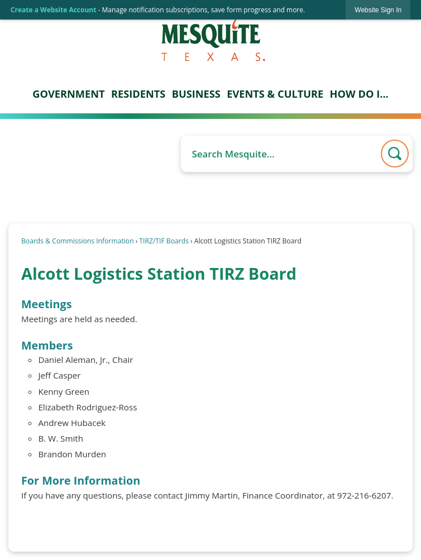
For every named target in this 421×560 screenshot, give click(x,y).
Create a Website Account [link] (54, 10)
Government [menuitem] (68, 93)
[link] (378, 10)
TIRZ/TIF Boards (164, 241)
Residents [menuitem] (138, 93)
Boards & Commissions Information (77, 241)
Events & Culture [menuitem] (275, 93)
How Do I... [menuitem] (359, 93)
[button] (395, 153)
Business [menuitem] (196, 93)
